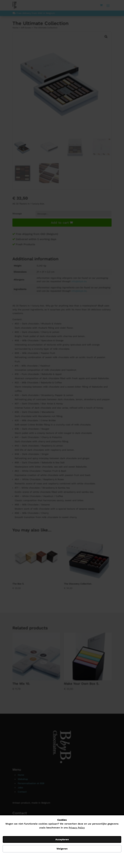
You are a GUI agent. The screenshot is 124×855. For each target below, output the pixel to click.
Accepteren (62, 839)
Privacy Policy (77, 827)
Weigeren (62, 848)
